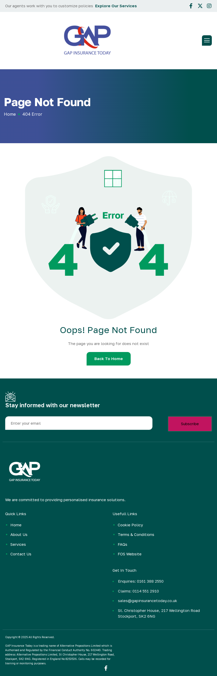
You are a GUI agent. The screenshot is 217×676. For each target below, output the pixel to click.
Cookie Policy (130, 524)
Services (18, 544)
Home (16, 524)
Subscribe (190, 423)
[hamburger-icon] (207, 40)
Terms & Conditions (136, 534)
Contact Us (20, 553)
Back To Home (108, 358)
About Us (18, 534)
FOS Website (130, 553)
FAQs (122, 544)
